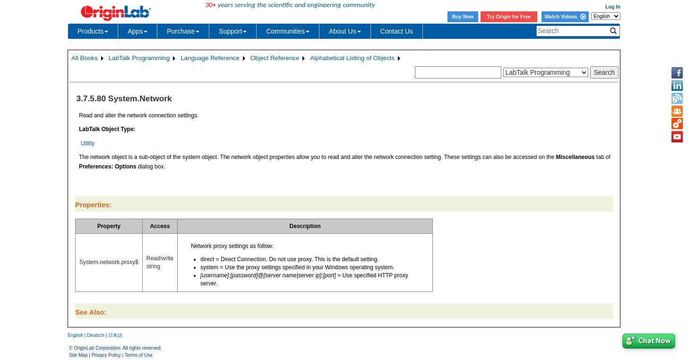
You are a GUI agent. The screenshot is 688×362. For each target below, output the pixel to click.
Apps (137, 31)
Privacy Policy (106, 355)
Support (233, 31)
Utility (88, 143)
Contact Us (396, 31)
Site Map (78, 355)
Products (92, 31)
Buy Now (463, 16)
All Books (84, 58)
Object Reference (275, 58)
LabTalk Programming (139, 58)
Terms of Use (139, 355)
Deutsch (95, 335)
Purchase (183, 31)
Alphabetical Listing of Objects (352, 58)
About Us (345, 31)
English (75, 335)
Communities (288, 31)
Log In (612, 6)
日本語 (115, 335)
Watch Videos (564, 16)
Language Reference (210, 58)
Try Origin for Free (509, 16)
